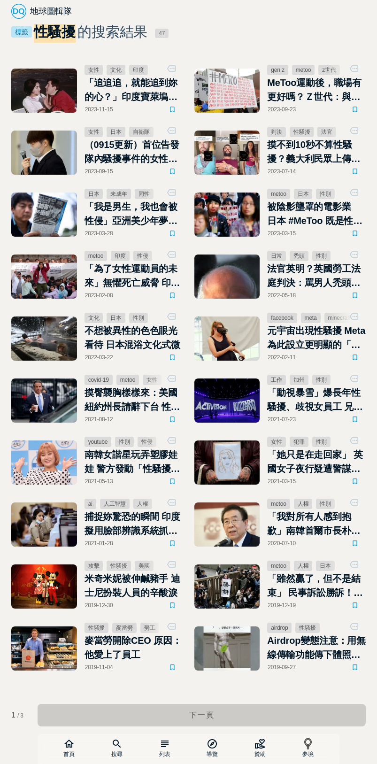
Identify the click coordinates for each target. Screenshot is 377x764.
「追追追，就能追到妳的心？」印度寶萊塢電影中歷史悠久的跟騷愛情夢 (131, 90)
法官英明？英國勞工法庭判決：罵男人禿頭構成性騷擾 (313, 276)
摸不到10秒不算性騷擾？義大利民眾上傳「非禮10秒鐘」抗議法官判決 (314, 152)
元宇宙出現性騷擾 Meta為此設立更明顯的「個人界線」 (316, 338)
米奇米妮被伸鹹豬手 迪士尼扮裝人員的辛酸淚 (132, 585)
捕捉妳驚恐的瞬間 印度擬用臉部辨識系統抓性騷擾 (132, 524)
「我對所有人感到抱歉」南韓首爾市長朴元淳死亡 (313, 524)
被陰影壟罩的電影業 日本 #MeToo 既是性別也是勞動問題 (314, 214)
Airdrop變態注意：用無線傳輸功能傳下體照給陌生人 (316, 648)
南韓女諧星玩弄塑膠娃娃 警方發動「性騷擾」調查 (132, 462)
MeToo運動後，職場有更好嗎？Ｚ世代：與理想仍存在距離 (314, 90)
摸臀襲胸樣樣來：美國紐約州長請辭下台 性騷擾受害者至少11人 (132, 400)
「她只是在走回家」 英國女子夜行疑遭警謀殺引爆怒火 (315, 462)
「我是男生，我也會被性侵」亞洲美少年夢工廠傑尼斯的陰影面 (131, 214)
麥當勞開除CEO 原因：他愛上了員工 (133, 647)
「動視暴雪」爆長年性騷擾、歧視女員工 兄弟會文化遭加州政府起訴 (315, 400)
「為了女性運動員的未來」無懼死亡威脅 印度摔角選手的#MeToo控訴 (132, 276)
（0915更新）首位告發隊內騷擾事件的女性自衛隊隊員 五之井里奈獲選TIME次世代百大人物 (133, 152)
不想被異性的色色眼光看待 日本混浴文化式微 (132, 337)
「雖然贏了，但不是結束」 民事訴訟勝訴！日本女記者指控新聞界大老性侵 (315, 586)
